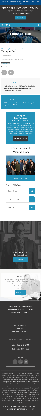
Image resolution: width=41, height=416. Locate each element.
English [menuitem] (19, 18)
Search (32, 191)
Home (10, 307)
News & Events (16, 312)
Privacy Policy (28, 409)
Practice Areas (27, 307)
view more (20, 259)
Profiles (17, 307)
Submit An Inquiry (20, 139)
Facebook (15, 361)
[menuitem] (20, 17)
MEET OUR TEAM (20, 178)
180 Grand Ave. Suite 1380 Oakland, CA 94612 (20, 328)
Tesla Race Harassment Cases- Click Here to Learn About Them (20, 2)
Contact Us (20, 292)
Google (20, 361)
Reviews (30, 309)
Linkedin (11, 72)
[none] (20, 17)
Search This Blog (14, 185)
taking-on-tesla (5, 63)
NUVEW (5, 406)
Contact (27, 312)
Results (22, 309)
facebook (4, 72)
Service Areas (12, 309)
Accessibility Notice (14, 409)
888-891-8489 (24, 14)
